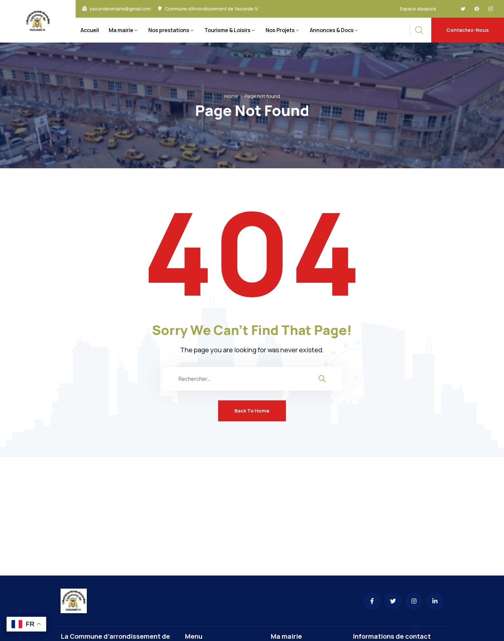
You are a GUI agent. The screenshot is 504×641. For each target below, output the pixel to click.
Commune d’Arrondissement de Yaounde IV (211, 9)
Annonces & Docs (332, 30)
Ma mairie (121, 30)
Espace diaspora (418, 9)
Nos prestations (168, 30)
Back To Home (252, 410)
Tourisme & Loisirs (227, 30)
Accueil (90, 30)
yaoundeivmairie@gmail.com (120, 9)
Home (231, 96)
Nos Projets (280, 30)
